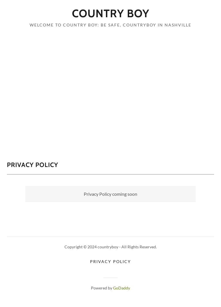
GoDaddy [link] (121, 287)
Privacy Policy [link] (110, 261)
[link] (110, 15)
